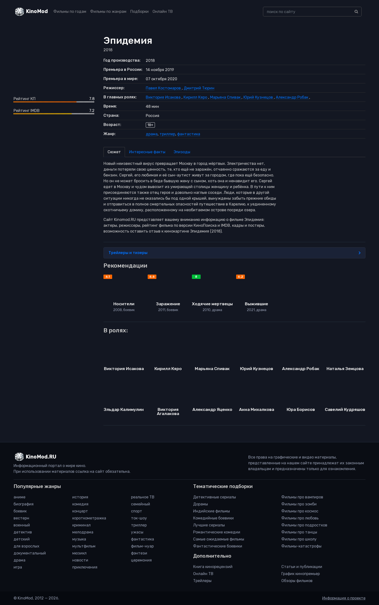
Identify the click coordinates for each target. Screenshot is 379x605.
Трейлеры (202, 580)
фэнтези (139, 553)
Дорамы (200, 504)
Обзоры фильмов (297, 580)
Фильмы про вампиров (302, 497)
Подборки (139, 11)
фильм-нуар (142, 546)
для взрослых (26, 546)
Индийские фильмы (211, 511)
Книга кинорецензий (213, 566)
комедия (80, 504)
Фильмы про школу (299, 539)
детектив (23, 532)
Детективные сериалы (214, 497)
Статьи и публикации (301, 566)
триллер (167, 134)
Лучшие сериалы (209, 525)
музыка (79, 539)
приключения (84, 567)
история (80, 497)
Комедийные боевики (213, 518)
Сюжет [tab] (114, 152)
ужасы (137, 532)
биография (24, 504)
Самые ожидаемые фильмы (218, 539)
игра (18, 567)
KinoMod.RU (41, 457)
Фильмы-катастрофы (301, 546)
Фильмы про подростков (304, 525)
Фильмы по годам (69, 11)
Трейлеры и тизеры (235, 252)
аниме (19, 497)
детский (22, 539)
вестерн (21, 518)
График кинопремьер (300, 573)
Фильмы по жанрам (108, 11)
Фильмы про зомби (299, 504)
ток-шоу (139, 518)
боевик (20, 511)
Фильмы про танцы (299, 532)
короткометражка (89, 518)
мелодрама (82, 532)
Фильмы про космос (299, 511)
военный (22, 525)
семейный (140, 504)
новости (80, 560)
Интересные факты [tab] (147, 152)
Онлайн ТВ (163, 11)
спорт (136, 511)
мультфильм (83, 546)
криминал (81, 525)
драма (152, 134)
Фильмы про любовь (300, 518)
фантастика (188, 134)
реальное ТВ (142, 497)
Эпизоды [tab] (182, 152)
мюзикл (79, 553)
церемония (141, 560)
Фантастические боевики (217, 546)
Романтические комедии (216, 532)
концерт (80, 511)
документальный (30, 553)
